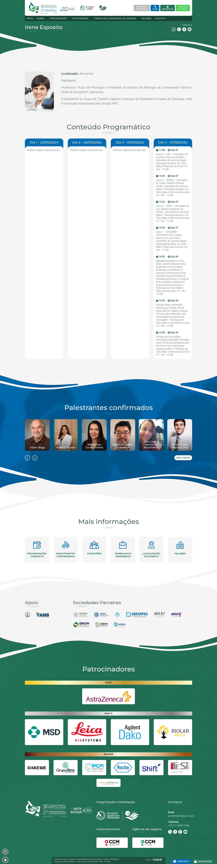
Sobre (40, 18)
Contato (160, 18)
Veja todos (183, 457)
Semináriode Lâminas (183, 8)
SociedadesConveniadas (141, 8)
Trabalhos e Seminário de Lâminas (115, 18)
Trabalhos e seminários (122, 549)
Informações (80, 18)
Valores (146, 18)
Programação (58, 18)
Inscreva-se (167, 8)
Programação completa (37, 549)
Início (30, 18)
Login (154, 8)
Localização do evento (151, 549)
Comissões (94, 548)
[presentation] (27, 457)
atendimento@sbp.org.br (181, 815)
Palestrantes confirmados (65, 549)
